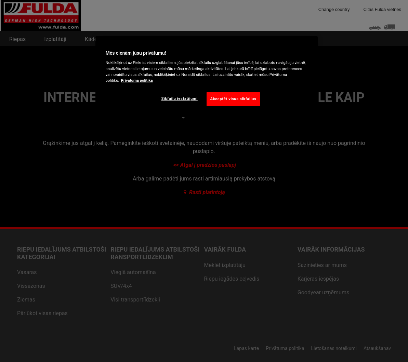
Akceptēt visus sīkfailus (233, 98)
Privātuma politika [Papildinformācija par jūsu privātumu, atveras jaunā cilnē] (137, 80)
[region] (206, 76)
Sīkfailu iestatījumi (179, 98)
